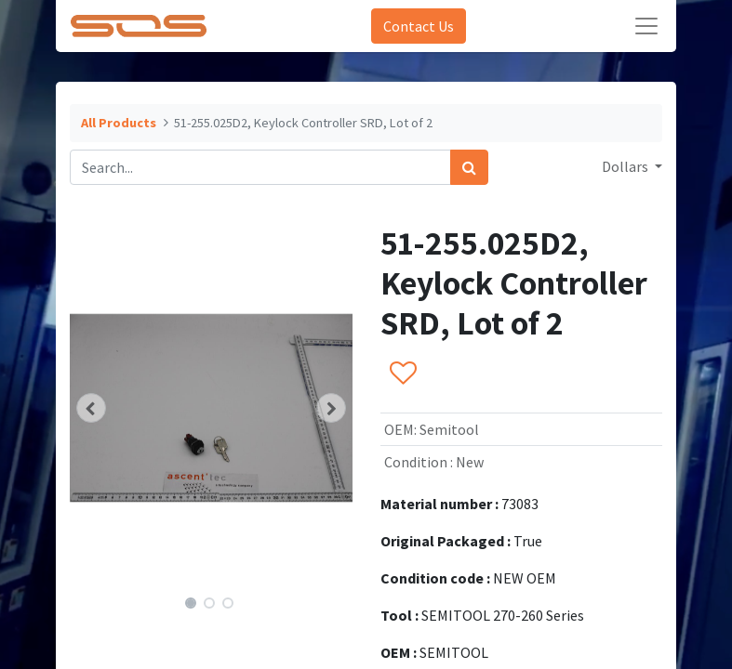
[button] (91, 408)
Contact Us (418, 26)
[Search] (469, 167)
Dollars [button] (626, 166)
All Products (118, 122)
